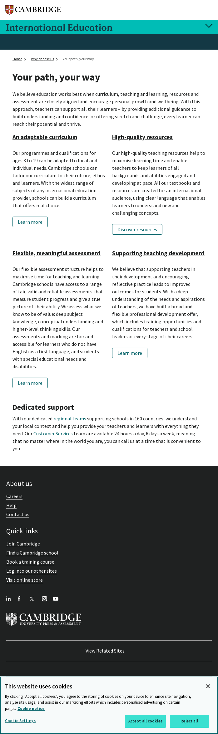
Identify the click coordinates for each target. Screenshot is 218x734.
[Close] (208, 686)
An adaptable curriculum (44, 137)
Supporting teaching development (158, 253)
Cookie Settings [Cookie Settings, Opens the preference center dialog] (20, 720)
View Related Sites (105, 651)
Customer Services (53, 433)
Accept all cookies (145, 721)
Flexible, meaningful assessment (56, 253)
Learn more (30, 222)
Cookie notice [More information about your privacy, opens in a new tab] (31, 708)
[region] (109, 705)
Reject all (189, 721)
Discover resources (137, 229)
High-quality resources (142, 137)
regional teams (69, 418)
